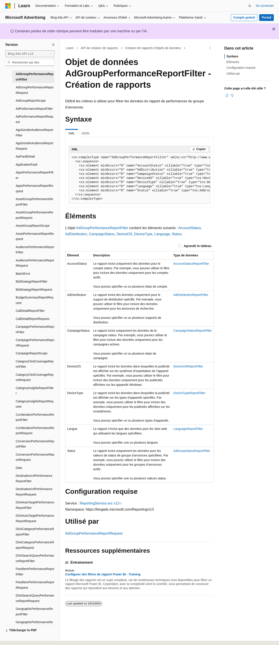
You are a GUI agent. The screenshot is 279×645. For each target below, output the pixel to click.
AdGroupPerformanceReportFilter (102, 228)
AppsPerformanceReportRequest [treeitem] (34, 188)
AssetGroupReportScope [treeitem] (33, 225)
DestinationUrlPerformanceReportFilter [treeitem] (34, 478)
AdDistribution (76, 234)
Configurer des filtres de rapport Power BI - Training (102, 574)
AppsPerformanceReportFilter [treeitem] (34, 175)
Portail (266, 17)
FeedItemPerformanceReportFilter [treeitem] (35, 571)
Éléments (232, 62)
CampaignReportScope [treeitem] (32, 353)
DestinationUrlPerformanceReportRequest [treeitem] (34, 491)
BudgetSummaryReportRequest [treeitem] (34, 300)
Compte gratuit (244, 17)
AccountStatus (189, 228)
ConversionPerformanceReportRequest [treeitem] (35, 457)
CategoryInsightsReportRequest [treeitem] (34, 404)
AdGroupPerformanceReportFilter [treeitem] (34, 76)
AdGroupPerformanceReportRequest (93, 533)
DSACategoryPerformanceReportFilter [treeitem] (35, 531)
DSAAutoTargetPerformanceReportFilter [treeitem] (35, 505)
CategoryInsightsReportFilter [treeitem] (35, 390)
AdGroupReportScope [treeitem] (31, 100)
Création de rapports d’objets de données (153, 48)
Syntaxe (232, 56)
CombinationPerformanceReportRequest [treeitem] (35, 430)
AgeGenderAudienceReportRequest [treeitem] (34, 145)
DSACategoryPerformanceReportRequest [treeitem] (35, 544)
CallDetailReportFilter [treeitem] (30, 310)
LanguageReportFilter (188, 429)
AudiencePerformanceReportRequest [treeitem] (35, 263)
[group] (139, 178)
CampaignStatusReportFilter (192, 330)
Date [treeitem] (19, 468)
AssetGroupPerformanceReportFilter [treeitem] (34, 201)
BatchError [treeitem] (23, 273)
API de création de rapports (99, 48)
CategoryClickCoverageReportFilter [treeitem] (35, 364)
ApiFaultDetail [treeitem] (25, 156)
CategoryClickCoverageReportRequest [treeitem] (35, 377)
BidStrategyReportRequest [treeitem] (34, 289)
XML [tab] (71, 133)
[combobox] (29, 53)
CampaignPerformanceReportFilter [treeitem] (35, 329)
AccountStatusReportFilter (191, 263)
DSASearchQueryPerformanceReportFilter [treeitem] (35, 558)
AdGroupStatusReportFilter (191, 451)
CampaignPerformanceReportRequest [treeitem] (35, 342)
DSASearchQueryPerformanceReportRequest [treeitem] (35, 598)
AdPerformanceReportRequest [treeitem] (34, 119)
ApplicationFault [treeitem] (26, 164)
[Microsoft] (8, 6)
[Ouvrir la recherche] (249, 6)
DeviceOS (124, 234)
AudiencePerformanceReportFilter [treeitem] (35, 249)
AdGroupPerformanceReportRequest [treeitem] (35, 90)
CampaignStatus (102, 234)
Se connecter (265, 5)
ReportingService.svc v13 (99, 503)
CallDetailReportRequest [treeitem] (32, 319)
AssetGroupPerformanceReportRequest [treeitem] (34, 215)
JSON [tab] (85, 133)
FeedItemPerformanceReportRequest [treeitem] (35, 584)
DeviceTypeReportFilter (189, 393)
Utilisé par (233, 73)
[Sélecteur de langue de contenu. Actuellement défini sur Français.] (15, 637)
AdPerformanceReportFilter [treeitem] (34, 108)
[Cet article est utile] (227, 95)
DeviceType (143, 234)
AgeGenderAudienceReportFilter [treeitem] (34, 132)
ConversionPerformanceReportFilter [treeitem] (35, 443)
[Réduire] (53, 45)
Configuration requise (240, 67)
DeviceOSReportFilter (188, 366)
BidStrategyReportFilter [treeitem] (32, 281)
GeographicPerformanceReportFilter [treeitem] (34, 611)
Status (177, 234)
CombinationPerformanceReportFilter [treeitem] (35, 417)
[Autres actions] (210, 48)
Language (162, 234)
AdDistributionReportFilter (190, 295)
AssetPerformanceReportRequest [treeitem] (35, 236)
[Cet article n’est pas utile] (232, 95)
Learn (70, 48)
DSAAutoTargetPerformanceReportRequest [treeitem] (35, 518)
